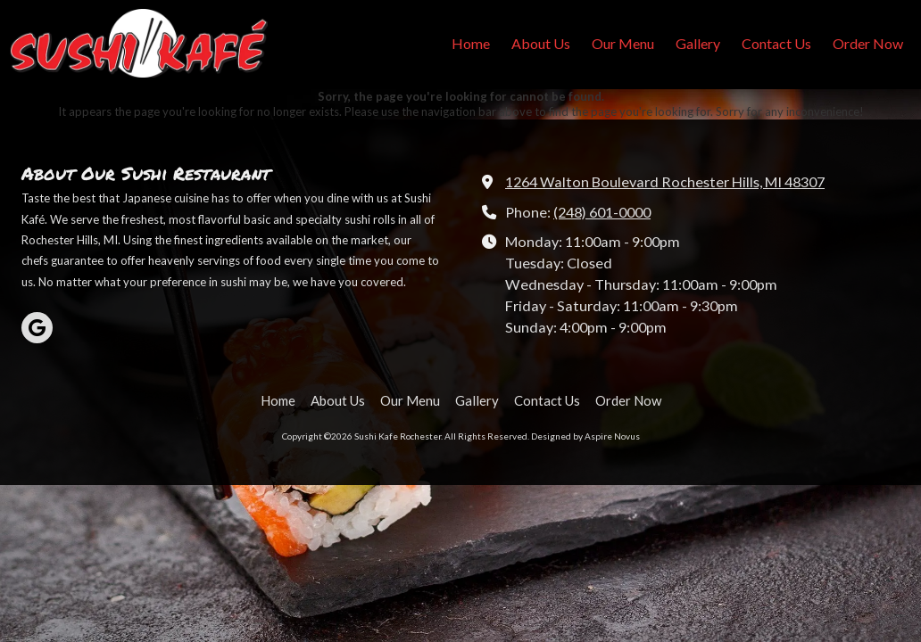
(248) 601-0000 (602, 211)
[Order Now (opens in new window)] (868, 44)
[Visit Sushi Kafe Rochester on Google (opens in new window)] (37, 327)
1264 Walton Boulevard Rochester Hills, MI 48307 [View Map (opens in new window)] (665, 181)
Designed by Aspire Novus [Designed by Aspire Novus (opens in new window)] (585, 436)
